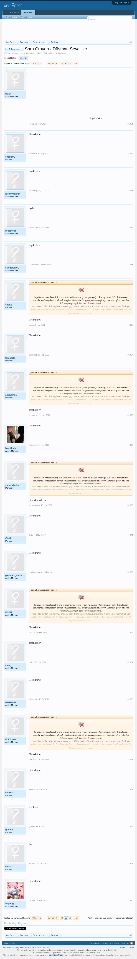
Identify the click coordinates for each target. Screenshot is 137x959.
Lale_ (8, 665)
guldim (9, 829)
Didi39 (8, 612)
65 (49, 64)
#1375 (130, 699)
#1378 (130, 826)
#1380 (130, 900)
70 (70, 64)
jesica (24, 53)
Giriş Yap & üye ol (121, 3)
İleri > (75, 64)
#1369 (130, 445)
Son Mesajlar (26, 17)
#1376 (130, 760)
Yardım (105, 943)
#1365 (130, 265)
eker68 (9, 792)
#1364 (130, 228)
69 (66, 64)
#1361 (130, 124)
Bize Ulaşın (95, 943)
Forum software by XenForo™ (28, 947)
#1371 (130, 535)
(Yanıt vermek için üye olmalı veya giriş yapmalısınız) (110, 918)
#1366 (130, 325)
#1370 (130, 505)
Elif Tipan (10, 739)
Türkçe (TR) (9, 943)
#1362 (130, 154)
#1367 (130, 355)
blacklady (10, 448)
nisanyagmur (12, 193)
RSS (131, 943)
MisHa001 (10, 702)
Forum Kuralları (127, 947)
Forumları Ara (11, 17)
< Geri (34, 64)
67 (57, 64)
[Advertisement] (69, 29)
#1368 (130, 415)
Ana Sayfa (14, 12)
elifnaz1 (9, 866)
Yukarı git (124, 943)
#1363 (130, 191)
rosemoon (11, 230)
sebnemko (11, 395)
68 (61, 64)
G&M (8, 538)
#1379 (130, 863)
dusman (23, 57)
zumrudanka (12, 485)
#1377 (130, 789)
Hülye (8, 93)
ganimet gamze (13, 575)
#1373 (130, 632)
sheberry (10, 156)
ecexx (8, 304)
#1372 (130, 572)
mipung (9, 903)
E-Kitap (7, 53)
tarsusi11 (10, 358)
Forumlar (28, 12)
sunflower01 (12, 267)
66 (53, 64)
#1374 (130, 662)
